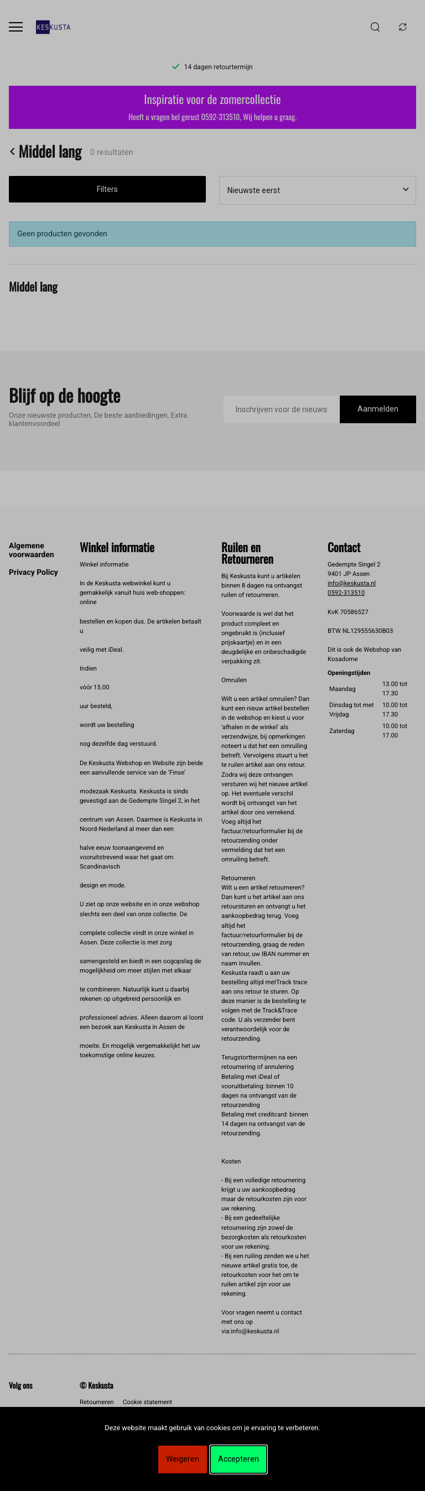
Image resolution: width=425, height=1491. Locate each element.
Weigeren (182, 1458)
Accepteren (238, 1458)
